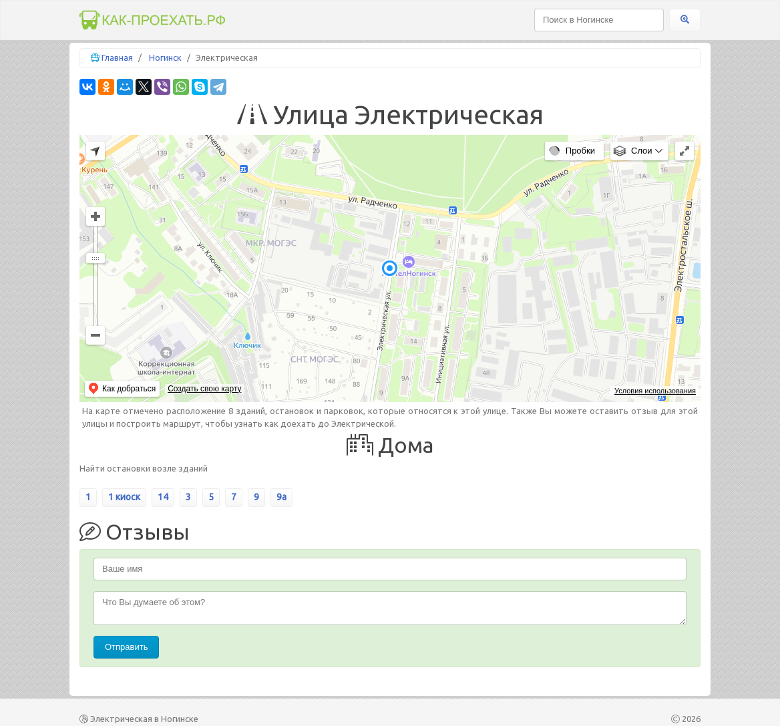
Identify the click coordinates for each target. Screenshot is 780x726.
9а (281, 497)
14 (163, 497)
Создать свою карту (204, 388)
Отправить (126, 647)
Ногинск (165, 57)
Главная (117, 57)
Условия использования (655, 391)
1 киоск (124, 497)
